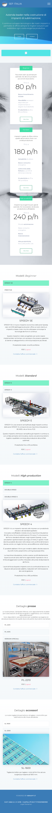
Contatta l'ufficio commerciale (24, 354)
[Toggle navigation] (48, 4)
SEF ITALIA (15, 3)
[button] (26, 53)
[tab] (26, 53)
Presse (19, 36)
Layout (28, 349)
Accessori (32, 36)
